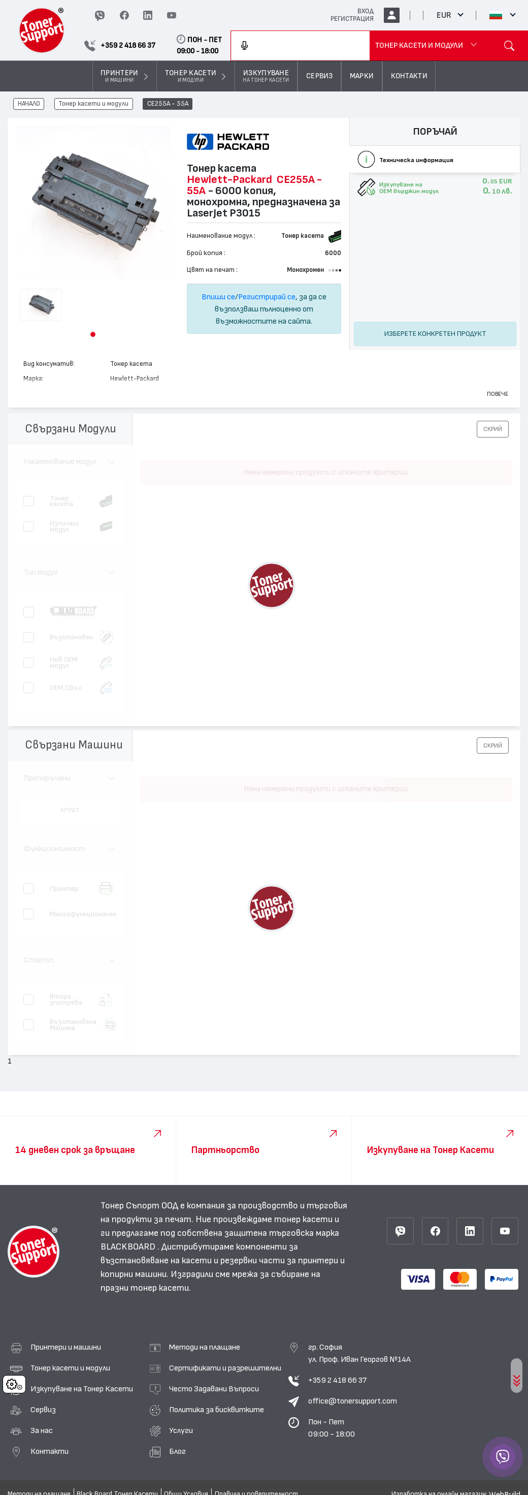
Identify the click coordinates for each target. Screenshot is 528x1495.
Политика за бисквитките (216, 1410)
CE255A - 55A (167, 104)
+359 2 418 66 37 (337, 1380)
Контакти (49, 1451)
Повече (497, 394)
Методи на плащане (204, 1347)
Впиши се (218, 297)
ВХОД (365, 11)
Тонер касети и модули (93, 104)
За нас (41, 1430)
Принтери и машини (65, 1347)
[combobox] (300, 45)
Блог (177, 1451)
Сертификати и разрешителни (225, 1368)
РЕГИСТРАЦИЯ (352, 18)
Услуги (181, 1430)
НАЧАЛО (29, 104)
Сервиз (43, 1410)
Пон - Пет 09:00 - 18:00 (331, 1428)
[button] (92, 334)
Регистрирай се (266, 297)
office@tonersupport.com (352, 1401)
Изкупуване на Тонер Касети (81, 1389)
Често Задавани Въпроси (214, 1389)
